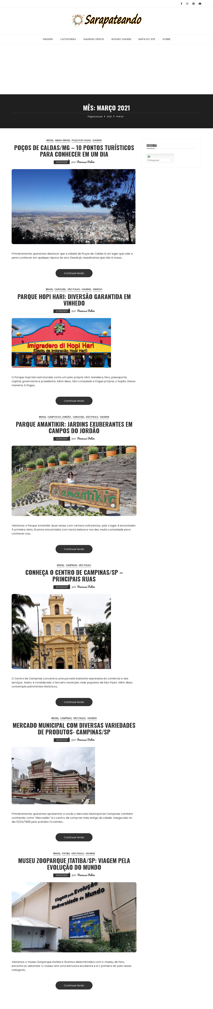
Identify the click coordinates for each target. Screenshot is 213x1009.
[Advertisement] (106, 69)
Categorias (68, 39)
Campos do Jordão (59, 417)
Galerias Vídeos (93, 39)
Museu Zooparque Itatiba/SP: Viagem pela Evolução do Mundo (74, 863)
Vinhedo (97, 289)
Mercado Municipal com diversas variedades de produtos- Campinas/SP (74, 728)
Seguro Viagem (121, 39)
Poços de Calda (81, 140)
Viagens (48, 39)
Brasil (49, 140)
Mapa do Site (146, 39)
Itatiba (66, 853)
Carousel (60, 289)
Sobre (166, 39)
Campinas (71, 565)
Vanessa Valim (85, 162)
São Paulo (74, 289)
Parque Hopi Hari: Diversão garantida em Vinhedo (74, 299)
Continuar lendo (74, 273)
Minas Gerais (62, 140)
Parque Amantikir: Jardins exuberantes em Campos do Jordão (74, 427)
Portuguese (153, 157)
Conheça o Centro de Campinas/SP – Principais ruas (74, 575)
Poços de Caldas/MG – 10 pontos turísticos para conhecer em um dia (74, 150)
